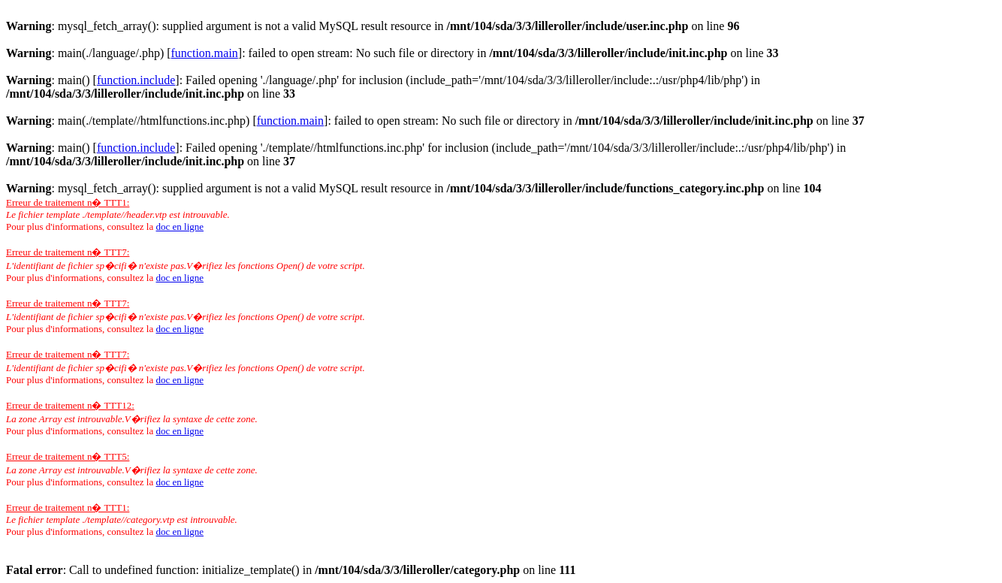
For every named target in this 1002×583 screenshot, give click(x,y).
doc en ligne (179, 226)
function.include (136, 80)
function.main (204, 53)
